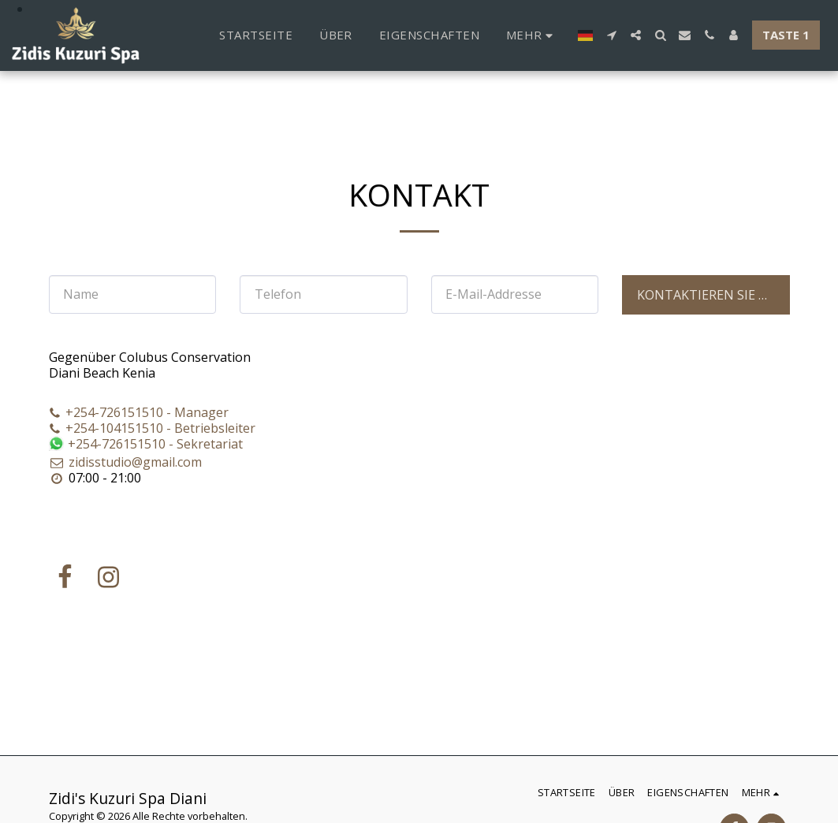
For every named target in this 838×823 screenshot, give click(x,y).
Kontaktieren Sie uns (711, 295)
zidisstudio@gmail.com (126, 462)
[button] (611, 35)
